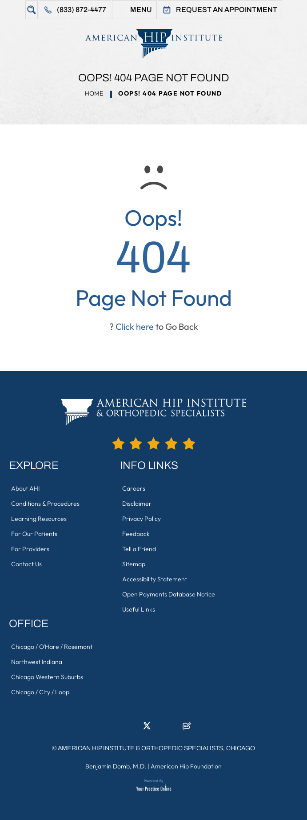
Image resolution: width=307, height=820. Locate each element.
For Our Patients (34, 534)
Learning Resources (39, 519)
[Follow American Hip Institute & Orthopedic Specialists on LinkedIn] (133, 728)
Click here (135, 326)
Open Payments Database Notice (168, 594)
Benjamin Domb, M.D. (115, 766)
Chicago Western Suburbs (47, 677)
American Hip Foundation (186, 766)
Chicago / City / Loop (40, 692)
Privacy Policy (141, 519)
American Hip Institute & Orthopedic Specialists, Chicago (156, 748)
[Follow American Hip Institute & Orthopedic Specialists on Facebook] (120, 728)
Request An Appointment (226, 9)
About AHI (25, 488)
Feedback (136, 534)
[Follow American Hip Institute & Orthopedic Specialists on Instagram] (160, 728)
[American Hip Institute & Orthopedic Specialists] (153, 43)
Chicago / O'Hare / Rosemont (51, 647)
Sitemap (133, 564)
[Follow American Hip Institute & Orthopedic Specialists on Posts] (187, 728)
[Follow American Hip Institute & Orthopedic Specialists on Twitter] (147, 728)
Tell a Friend (139, 549)
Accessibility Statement (154, 579)
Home (94, 93)
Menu (141, 9)
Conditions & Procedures (45, 504)
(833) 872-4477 (81, 9)
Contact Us (26, 564)
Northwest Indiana (36, 662)
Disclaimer (137, 504)
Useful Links (138, 609)
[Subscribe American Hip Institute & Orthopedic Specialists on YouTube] (173, 728)
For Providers (30, 549)
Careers (133, 488)
